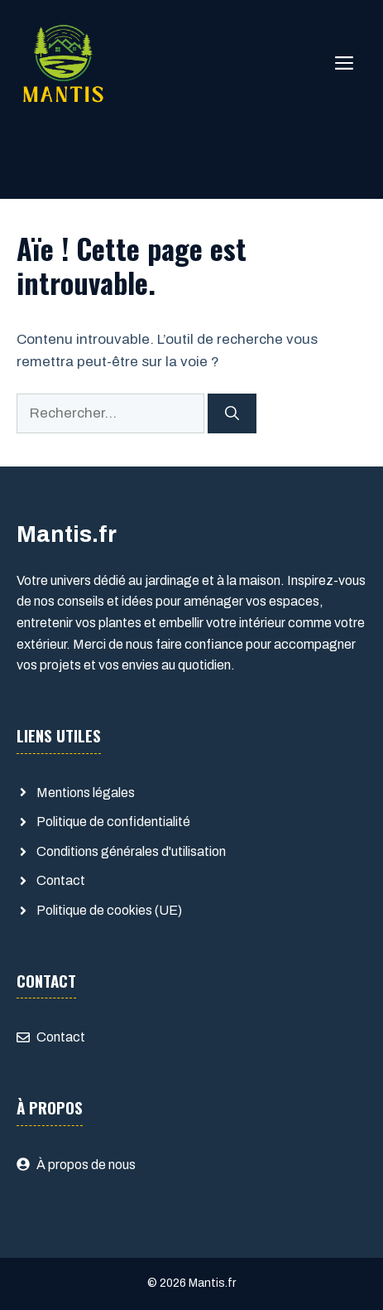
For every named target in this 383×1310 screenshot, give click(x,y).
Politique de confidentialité (113, 822)
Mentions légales (85, 793)
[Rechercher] (232, 413)
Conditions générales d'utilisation (131, 851)
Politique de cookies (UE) (109, 910)
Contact (60, 880)
